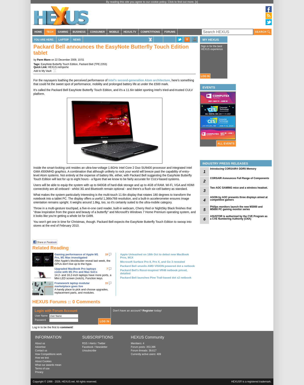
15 (106, 283)
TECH (49, 31)
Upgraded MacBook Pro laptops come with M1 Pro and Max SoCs (75, 270)
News (77, 39)
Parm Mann (44, 59)
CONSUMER (97, 31)
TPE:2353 (100, 64)
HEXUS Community (147, 337)
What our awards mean (48, 364)
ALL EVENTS (226, 143)
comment (66, 327)
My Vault (46, 70)
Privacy (39, 372)
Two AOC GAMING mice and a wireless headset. (239, 187)
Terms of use (42, 368)
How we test (42, 357)
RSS (84, 343)
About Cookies (43, 361)
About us (40, 343)
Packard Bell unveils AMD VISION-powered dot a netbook (157, 266)
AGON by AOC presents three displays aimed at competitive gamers (238, 198)
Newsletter (101, 347)
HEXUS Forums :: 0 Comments (66, 301)
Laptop (63, 39)
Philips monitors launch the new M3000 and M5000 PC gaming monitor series (236, 208)
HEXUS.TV (130, 31)
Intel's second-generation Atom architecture (139, 80)
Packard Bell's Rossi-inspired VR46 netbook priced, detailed (153, 272)
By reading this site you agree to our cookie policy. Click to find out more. (150, 1)
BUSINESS (79, 31)
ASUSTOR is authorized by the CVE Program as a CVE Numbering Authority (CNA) (238, 217)
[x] (196, 1)
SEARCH (262, 32)
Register (147, 310)
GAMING (63, 31)
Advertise (40, 347)
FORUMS (169, 31)
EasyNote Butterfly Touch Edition (59, 64)
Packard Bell (86, 64)
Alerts (92, 343)
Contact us (41, 350)
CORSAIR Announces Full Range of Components (239, 178)
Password (40, 319)
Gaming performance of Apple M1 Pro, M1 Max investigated (76, 256)
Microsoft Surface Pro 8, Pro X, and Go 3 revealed (152, 261)
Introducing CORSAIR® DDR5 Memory (233, 168)
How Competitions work (48, 354)
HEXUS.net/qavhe (58, 67)
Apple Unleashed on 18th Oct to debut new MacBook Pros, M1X (154, 256)
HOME (38, 31)
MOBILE (114, 31)
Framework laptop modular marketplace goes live (72, 285)
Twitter (101, 343)
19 (106, 254)
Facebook (87, 347)
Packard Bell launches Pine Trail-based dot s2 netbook (155, 277)
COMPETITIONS (150, 31)
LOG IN (205, 76)
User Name (41, 315)
